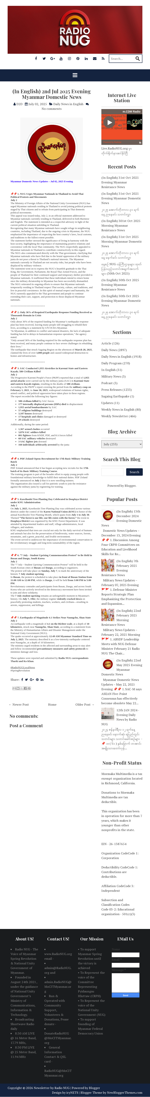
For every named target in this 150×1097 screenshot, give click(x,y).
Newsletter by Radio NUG (52, 1088)
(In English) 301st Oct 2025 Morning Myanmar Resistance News (120, 225)
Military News (111, 376)
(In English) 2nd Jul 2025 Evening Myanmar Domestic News (51, 94)
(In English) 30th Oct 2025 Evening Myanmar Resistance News (120, 284)
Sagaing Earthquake (115, 396)
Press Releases (111, 389)
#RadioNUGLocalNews (23, 667)
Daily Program (111, 363)
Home (52, 704)
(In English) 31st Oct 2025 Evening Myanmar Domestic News (121, 198)
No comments (52, 109)
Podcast (107, 383)
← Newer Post (19, 704)
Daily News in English (68, 104)
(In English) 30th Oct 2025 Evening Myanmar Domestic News (121, 300)
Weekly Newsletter (114, 416)
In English (108, 370)
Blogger (130, 485)
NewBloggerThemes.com (124, 1092)
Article (106, 343)
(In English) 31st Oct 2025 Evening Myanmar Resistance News (120, 182)
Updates (107, 403)
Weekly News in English (117, 409)
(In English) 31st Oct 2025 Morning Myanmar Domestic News (121, 241)
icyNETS (72, 1092)
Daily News (109, 350)
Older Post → (85, 704)
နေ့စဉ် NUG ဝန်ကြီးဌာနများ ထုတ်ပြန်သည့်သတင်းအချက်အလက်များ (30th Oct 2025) (121, 269)
